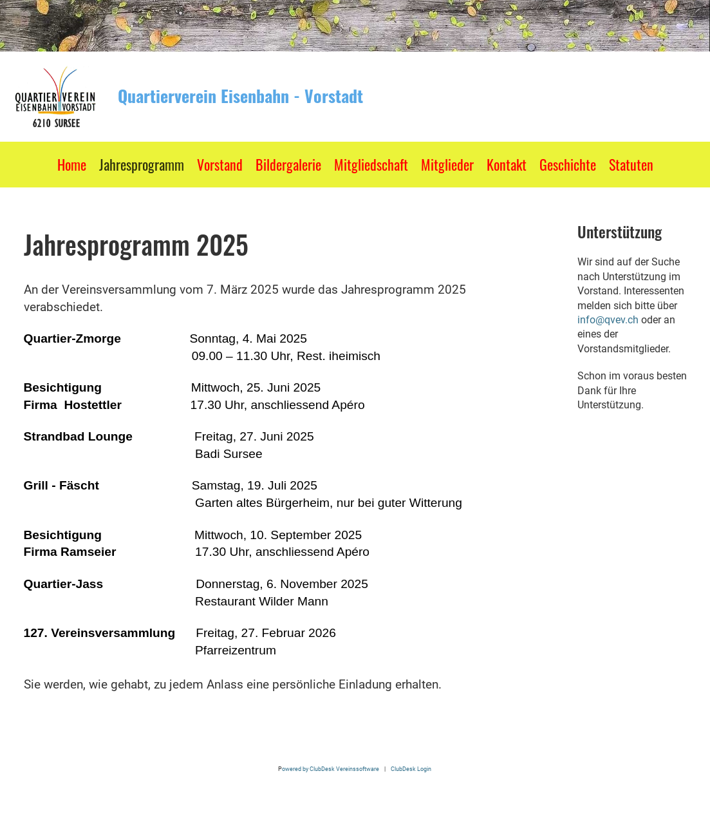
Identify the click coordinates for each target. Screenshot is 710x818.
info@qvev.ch (608, 320)
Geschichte (567, 164)
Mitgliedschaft (371, 164)
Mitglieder (447, 164)
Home (71, 164)
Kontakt (507, 164)
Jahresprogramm (141, 164)
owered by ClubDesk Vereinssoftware (330, 768)
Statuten (631, 164)
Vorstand (220, 164)
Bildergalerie (288, 164)
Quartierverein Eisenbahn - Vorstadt (240, 96)
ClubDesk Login (411, 768)
